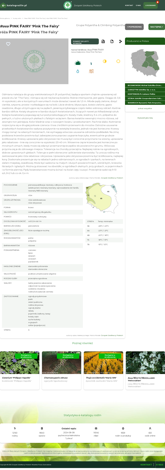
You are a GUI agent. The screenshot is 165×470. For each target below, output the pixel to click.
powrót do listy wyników (81, 42)
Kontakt (129, 5)
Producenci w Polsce (138, 41)
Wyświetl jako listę (145, 118)
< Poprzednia (134, 27)
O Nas (138, 5)
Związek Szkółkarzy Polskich (112, 178)
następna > (156, 27)
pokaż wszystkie (145, 108)
